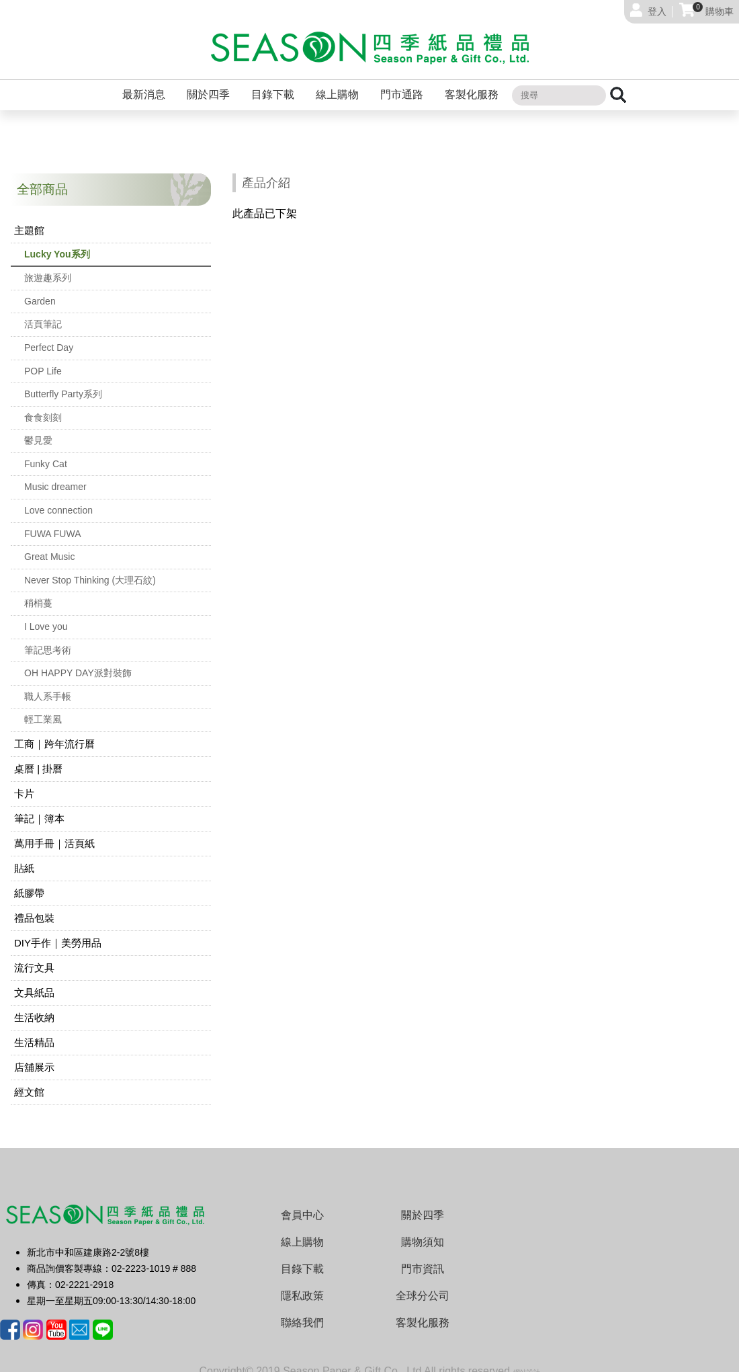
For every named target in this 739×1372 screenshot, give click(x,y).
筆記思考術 (47, 639)
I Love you (46, 615)
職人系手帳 (47, 685)
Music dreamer (55, 476)
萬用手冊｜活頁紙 (54, 832)
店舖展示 (34, 1056)
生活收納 (34, 1006)
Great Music (49, 545)
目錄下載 (272, 83)
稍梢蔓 (38, 592)
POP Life (43, 360)
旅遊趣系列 (47, 266)
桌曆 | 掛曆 (38, 758)
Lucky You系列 (57, 243)
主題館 (29, 219)
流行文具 (34, 957)
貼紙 (24, 857)
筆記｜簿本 (39, 807)
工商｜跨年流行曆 (54, 733)
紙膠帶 (29, 882)
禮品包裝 (34, 907)
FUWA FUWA (52, 523)
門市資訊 (422, 1258)
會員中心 (302, 1204)
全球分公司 (422, 1285)
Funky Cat (45, 453)
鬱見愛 (38, 429)
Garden (40, 290)
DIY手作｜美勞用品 (57, 932)
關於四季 (208, 83)
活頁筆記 (43, 313)
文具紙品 (34, 981)
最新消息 (143, 83)
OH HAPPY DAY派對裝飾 (78, 662)
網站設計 (526, 1361)
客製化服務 (471, 83)
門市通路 (401, 83)
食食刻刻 (43, 406)
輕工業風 (43, 708)
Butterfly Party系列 (63, 383)
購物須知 (422, 1231)
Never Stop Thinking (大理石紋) (90, 569)
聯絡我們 (302, 1312)
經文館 (29, 1081)
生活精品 (34, 1031)
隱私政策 (302, 1285)
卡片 (24, 783)
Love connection (58, 499)
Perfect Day (48, 336)
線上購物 (337, 83)
